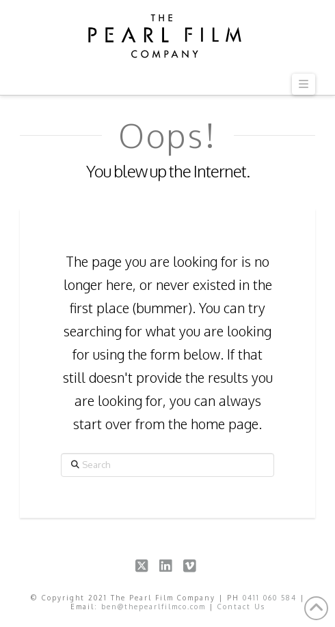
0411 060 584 (270, 598)
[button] (303, 84)
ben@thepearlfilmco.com (153, 606)
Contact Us (241, 606)
